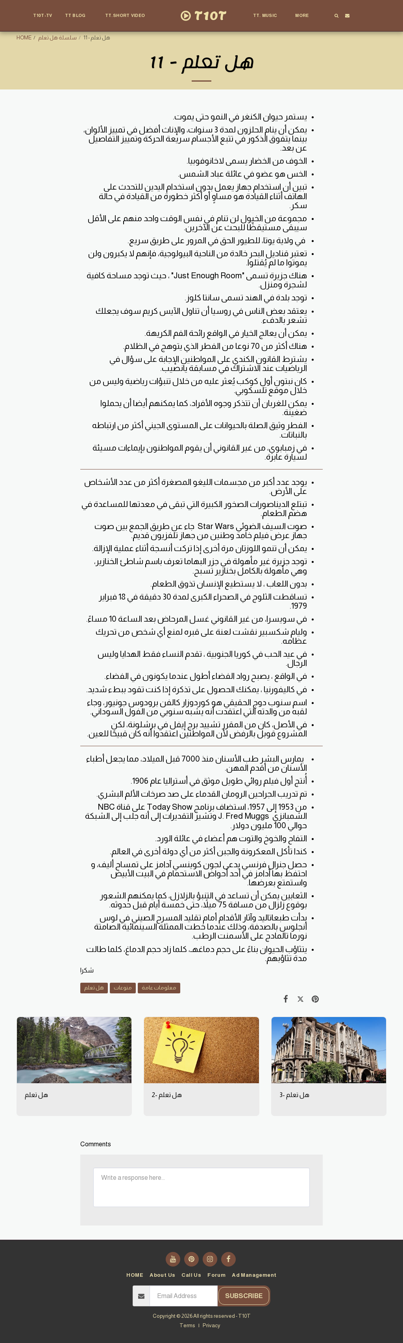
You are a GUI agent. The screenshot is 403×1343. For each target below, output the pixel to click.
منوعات (123, 988)
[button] (78, 15)
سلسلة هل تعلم (57, 38)
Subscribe (244, 1296)
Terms (187, 1325)
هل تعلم (94, 988)
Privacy (211, 1325)
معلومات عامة (159, 988)
